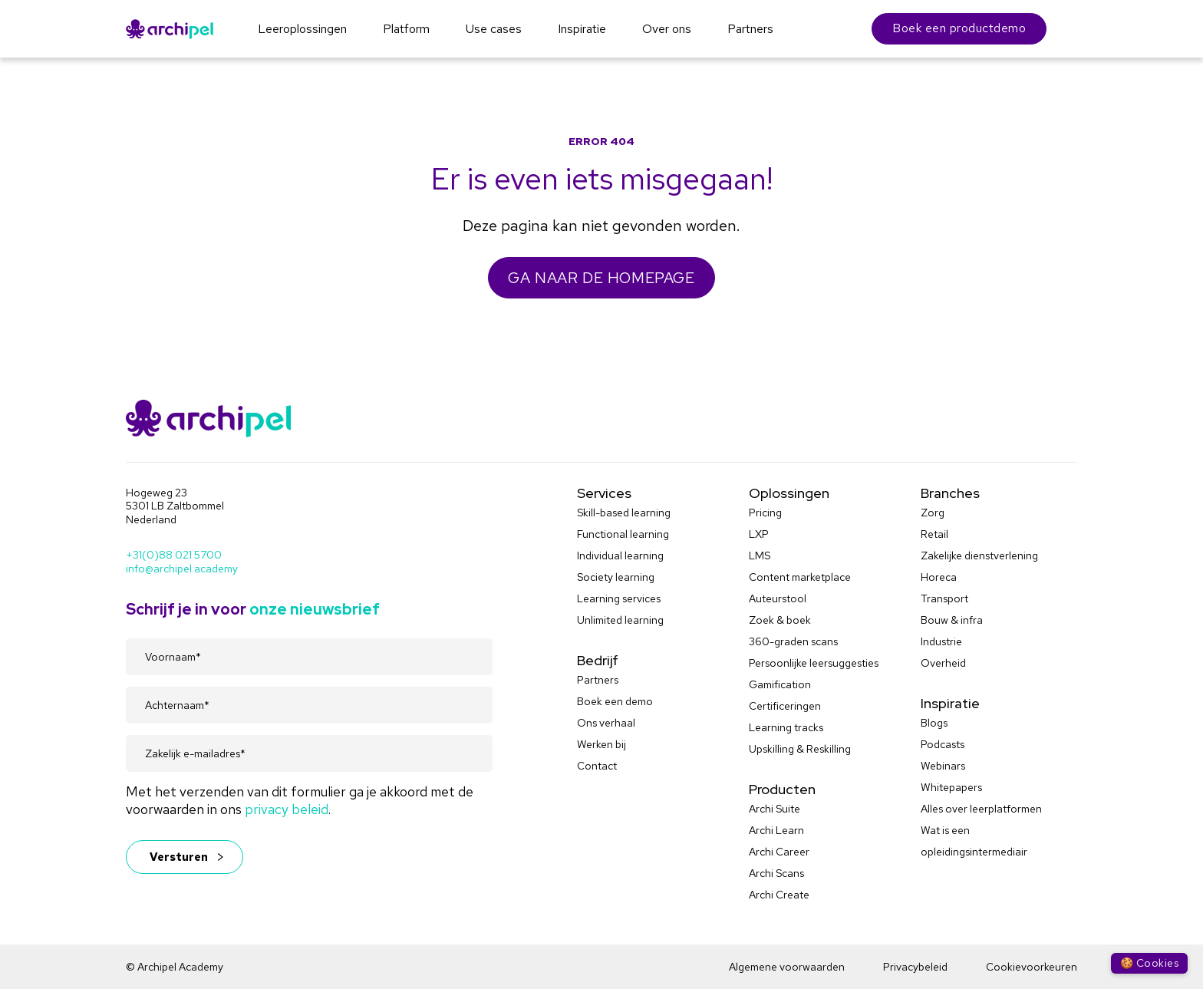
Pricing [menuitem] (765, 512)
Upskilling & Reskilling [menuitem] (800, 749)
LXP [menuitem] (759, 534)
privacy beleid (286, 809)
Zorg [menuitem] (932, 512)
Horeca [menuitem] (939, 577)
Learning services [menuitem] (619, 598)
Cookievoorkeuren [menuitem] (1031, 967)
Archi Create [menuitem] (779, 895)
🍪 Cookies (1149, 963)
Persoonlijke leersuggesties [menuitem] (813, 663)
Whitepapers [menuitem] (951, 787)
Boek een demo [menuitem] (615, 701)
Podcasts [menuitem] (942, 744)
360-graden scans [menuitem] (793, 641)
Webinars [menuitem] (943, 766)
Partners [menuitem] (597, 680)
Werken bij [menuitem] (601, 744)
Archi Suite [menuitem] (774, 809)
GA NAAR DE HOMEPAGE (601, 278)
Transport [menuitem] (944, 598)
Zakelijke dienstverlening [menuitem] (979, 555)
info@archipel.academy (182, 568)
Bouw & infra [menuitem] (952, 620)
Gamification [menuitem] (780, 684)
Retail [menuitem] (934, 534)
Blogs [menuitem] (934, 723)
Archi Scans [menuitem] (776, 873)
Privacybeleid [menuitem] (915, 967)
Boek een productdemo (959, 28)
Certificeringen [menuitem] (785, 706)
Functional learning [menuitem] (623, 534)
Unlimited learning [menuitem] (620, 620)
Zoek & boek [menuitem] (780, 620)
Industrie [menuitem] (941, 641)
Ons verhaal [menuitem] (606, 723)
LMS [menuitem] (759, 555)
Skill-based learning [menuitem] (624, 512)
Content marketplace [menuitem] (800, 577)
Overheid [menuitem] (943, 663)
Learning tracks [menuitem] (786, 727)
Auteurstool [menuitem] (777, 598)
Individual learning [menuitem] (620, 555)
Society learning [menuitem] (615, 577)
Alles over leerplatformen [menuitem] (981, 809)
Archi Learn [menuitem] (776, 830)
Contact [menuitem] (597, 766)
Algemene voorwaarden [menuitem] (787, 967)
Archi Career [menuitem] (779, 852)
